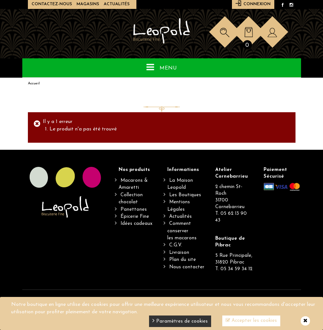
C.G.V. (175, 245)
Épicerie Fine (134, 216)
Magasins (88, 4)
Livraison (179, 252)
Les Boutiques (185, 194)
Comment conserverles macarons (182, 230)
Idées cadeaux (136, 223)
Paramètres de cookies (180, 320)
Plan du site (182, 259)
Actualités (117, 4)
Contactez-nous (52, 4)
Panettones (133, 209)
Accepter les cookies (251, 320)
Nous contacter (186, 267)
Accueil (34, 83)
